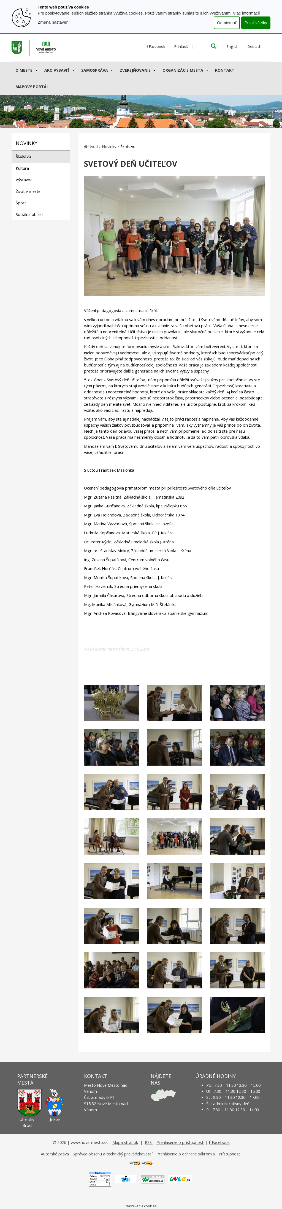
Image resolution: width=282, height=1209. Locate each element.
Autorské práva (55, 1154)
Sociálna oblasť (29, 214)
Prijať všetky (256, 22)
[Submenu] (35, 70)
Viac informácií (246, 13)
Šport (21, 202)
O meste (23, 70)
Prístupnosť (229, 1154)
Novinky (109, 146)
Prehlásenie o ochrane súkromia (185, 1154)
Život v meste (28, 191)
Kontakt (224, 70)
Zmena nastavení (54, 22)
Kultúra (22, 168)
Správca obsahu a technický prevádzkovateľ (113, 1154)
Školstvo (23, 156)
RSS (149, 1142)
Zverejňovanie (135, 70)
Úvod (93, 146)
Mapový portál (32, 86)
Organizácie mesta (182, 70)
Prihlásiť (181, 46)
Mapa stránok (125, 1142)
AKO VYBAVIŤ (56, 70)
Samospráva (94, 70)
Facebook (156, 46)
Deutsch (254, 46)
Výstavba (24, 179)
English (232, 46)
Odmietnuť (227, 22)
